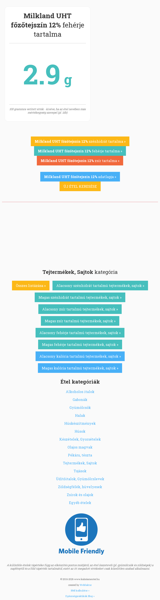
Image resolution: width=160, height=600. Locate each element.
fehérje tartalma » (80, 151)
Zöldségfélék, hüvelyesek (80, 486)
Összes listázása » (31, 285)
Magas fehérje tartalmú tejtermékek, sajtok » (80, 344)
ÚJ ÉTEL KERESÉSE (80, 186)
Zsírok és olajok (80, 494)
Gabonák (80, 399)
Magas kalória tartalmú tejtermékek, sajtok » (80, 368)
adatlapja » (80, 176)
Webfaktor (86, 584)
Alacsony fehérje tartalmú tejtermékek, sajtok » (80, 332)
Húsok (80, 431)
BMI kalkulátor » (80, 590)
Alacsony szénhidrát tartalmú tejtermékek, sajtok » (100, 285)
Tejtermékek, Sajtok (80, 463)
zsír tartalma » (80, 160)
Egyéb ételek (80, 502)
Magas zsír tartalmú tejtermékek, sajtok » (80, 321)
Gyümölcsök (80, 407)
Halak (80, 415)
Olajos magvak (80, 447)
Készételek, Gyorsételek (80, 439)
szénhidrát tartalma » (80, 141)
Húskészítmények (80, 423)
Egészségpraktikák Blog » (80, 596)
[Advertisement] (80, 234)
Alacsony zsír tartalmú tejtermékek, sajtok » (80, 309)
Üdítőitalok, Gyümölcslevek (80, 479)
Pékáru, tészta (80, 455)
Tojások (80, 471)
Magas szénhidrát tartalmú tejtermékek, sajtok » (80, 297)
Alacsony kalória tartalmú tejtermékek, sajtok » (80, 356)
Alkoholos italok (80, 391)
